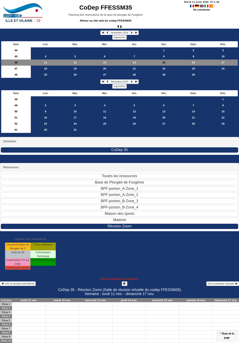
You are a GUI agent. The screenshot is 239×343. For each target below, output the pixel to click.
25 (45, 74)
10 (223, 56)
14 (134, 62)
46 (15, 62)
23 (193, 68)
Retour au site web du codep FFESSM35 (105, 20)
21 (134, 68)
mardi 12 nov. (62, 300)
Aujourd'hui (120, 37)
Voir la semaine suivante (223, 283)
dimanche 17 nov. (225, 300)
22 (163, 68)
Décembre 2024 (119, 81)
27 (104, 74)
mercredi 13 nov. (95, 300)
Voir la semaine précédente (17, 283)
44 (15, 50)
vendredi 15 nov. (162, 300)
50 (15, 111)
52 (15, 123)
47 (15, 68)
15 (223, 111)
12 (75, 62)
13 (104, 62)
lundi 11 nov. (29, 300)
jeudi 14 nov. (129, 300)
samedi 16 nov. (196, 300)
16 (193, 62)
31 (75, 129)
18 (45, 68)
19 (75, 68)
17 (223, 62)
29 (163, 74)
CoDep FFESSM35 (105, 7)
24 (223, 68)
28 (134, 74)
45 (15, 56)
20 (104, 68)
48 (15, 74)
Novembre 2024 (119, 32)
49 (15, 105)
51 (15, 117)
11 (45, 62)
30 (193, 74)
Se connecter (201, 9)
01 (15, 129)
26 (75, 74)
